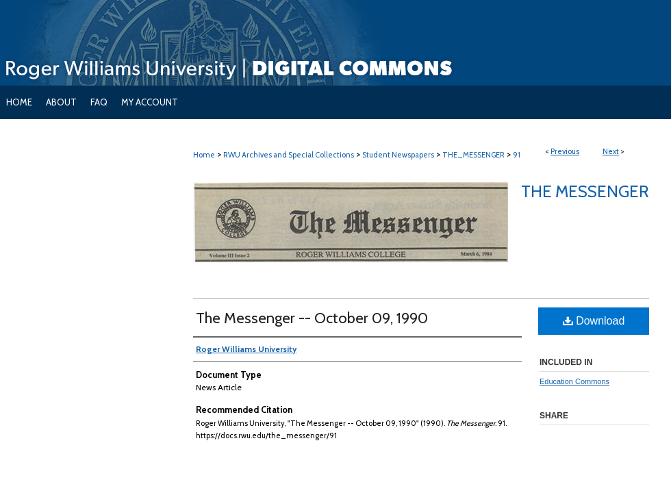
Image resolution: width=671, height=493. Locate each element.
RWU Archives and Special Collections (288, 155)
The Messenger (585, 191)
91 (516, 155)
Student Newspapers (398, 155)
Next (611, 151)
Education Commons (574, 381)
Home (204, 155)
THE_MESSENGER (473, 155)
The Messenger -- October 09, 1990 (312, 318)
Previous (564, 151)
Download (594, 321)
